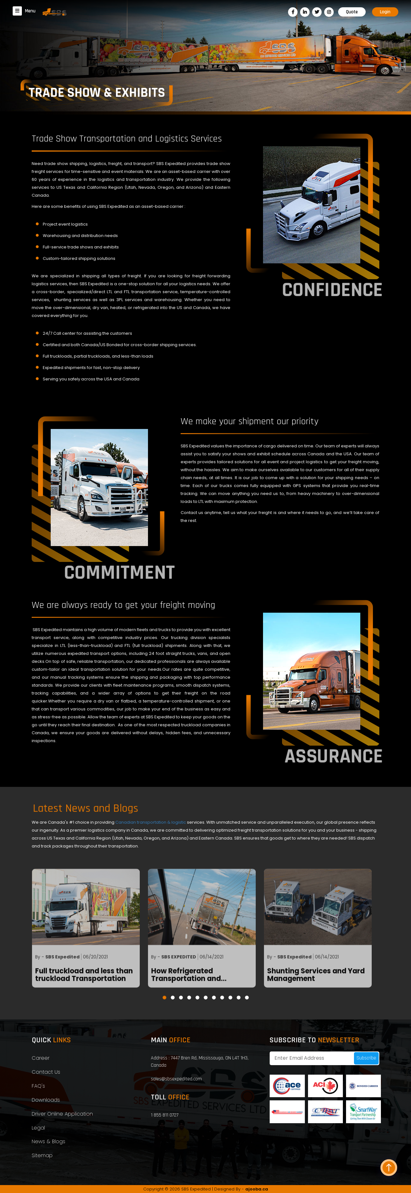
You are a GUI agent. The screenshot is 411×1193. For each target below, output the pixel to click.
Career (40, 1058)
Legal (38, 1127)
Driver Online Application (62, 1113)
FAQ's (38, 1086)
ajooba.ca (256, 1189)
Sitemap (42, 1155)
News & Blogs (48, 1141)
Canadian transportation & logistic (151, 822)
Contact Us (46, 1072)
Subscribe (366, 1058)
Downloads (46, 1100)
